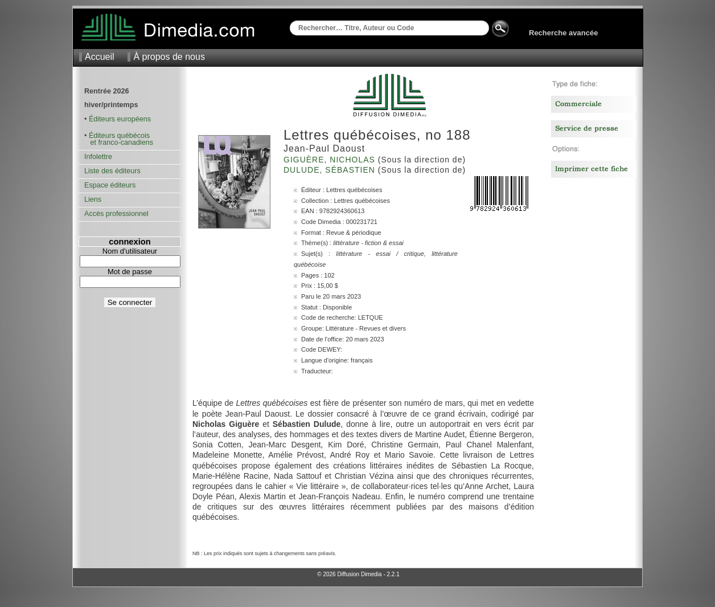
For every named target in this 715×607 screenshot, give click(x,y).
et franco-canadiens (118, 142)
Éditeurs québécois (119, 136)
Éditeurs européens (120, 119)
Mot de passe (130, 271)
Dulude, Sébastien (330, 169)
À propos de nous (168, 57)
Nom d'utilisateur (129, 251)
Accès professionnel (116, 214)
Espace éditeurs (109, 185)
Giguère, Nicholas (330, 159)
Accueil (99, 57)
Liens (92, 199)
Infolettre (98, 157)
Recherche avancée (563, 32)
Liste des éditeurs (112, 171)
